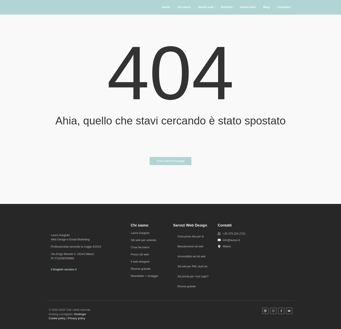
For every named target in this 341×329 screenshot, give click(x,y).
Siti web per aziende (143, 240)
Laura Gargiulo (140, 233)
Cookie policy (57, 318)
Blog (266, 7)
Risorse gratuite (140, 268)
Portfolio (226, 7)
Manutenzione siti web (190, 246)
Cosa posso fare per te (190, 236)
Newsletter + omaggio (144, 276)
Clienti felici (248, 7)
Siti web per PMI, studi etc (192, 266)
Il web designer (140, 261)
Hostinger (80, 314)
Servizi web (206, 7)
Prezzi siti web (140, 254)
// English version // (64, 269)
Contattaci (284, 7)
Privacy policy (76, 318)
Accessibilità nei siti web (191, 256)
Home (166, 7)
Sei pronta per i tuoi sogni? (193, 276)
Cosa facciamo (140, 247)
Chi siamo (184, 7)
